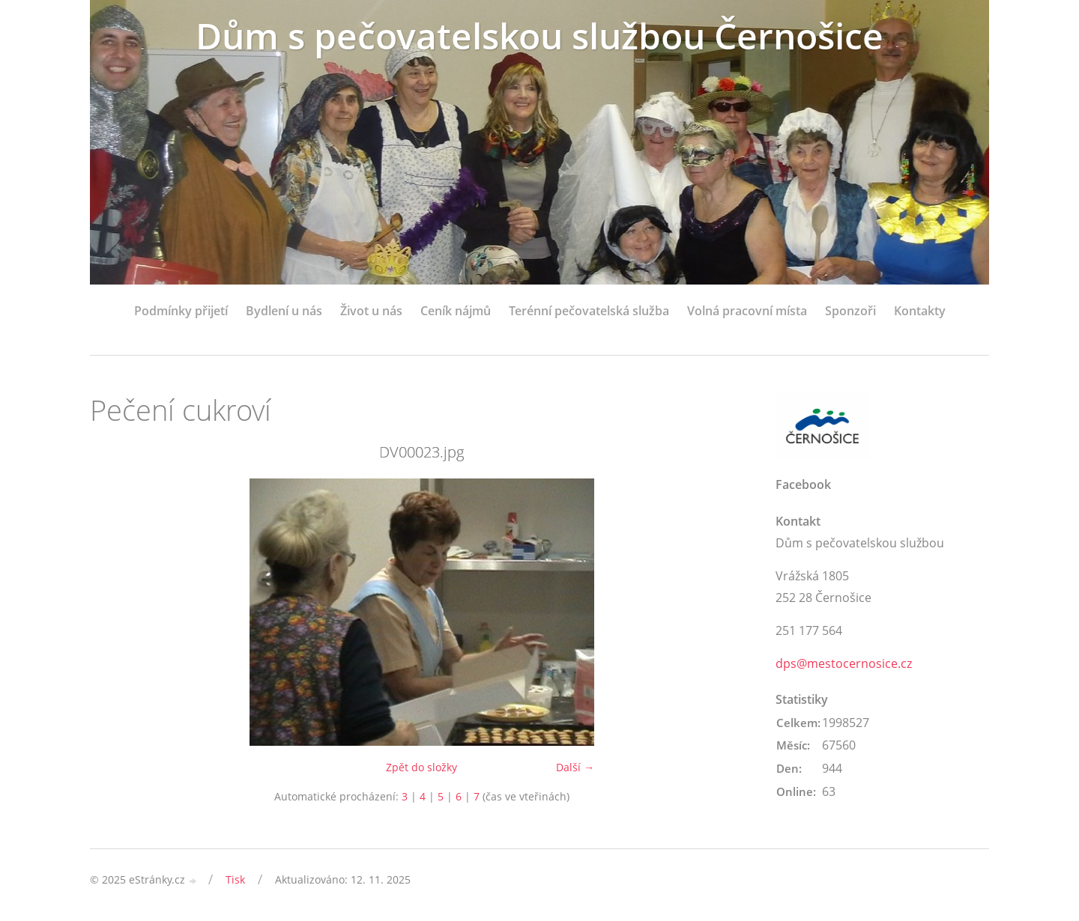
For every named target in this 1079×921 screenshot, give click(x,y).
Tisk (235, 879)
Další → (575, 767)
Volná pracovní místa (747, 311)
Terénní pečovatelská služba (589, 311)
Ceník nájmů (455, 311)
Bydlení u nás (284, 311)
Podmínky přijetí (181, 311)
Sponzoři (850, 311)
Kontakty (920, 311)
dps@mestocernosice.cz (844, 663)
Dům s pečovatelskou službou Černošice (539, 35)
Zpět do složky (421, 767)
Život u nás (371, 311)
